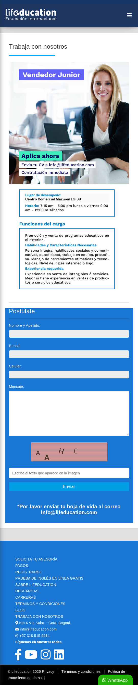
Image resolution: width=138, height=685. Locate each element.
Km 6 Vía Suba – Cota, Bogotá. (45, 623)
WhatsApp (115, 680)
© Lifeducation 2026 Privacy (31, 671)
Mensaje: (16, 387)
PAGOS (21, 566)
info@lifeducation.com (38, 629)
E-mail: (15, 346)
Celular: (15, 366)
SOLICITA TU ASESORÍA (36, 559)
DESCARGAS (27, 591)
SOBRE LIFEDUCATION (35, 585)
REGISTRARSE (28, 572)
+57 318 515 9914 (34, 636)
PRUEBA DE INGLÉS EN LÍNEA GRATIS (49, 578)
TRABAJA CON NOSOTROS (39, 616)
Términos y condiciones (81, 671)
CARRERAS (25, 597)
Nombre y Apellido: (24, 325)
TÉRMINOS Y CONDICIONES (40, 604)
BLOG (20, 610)
